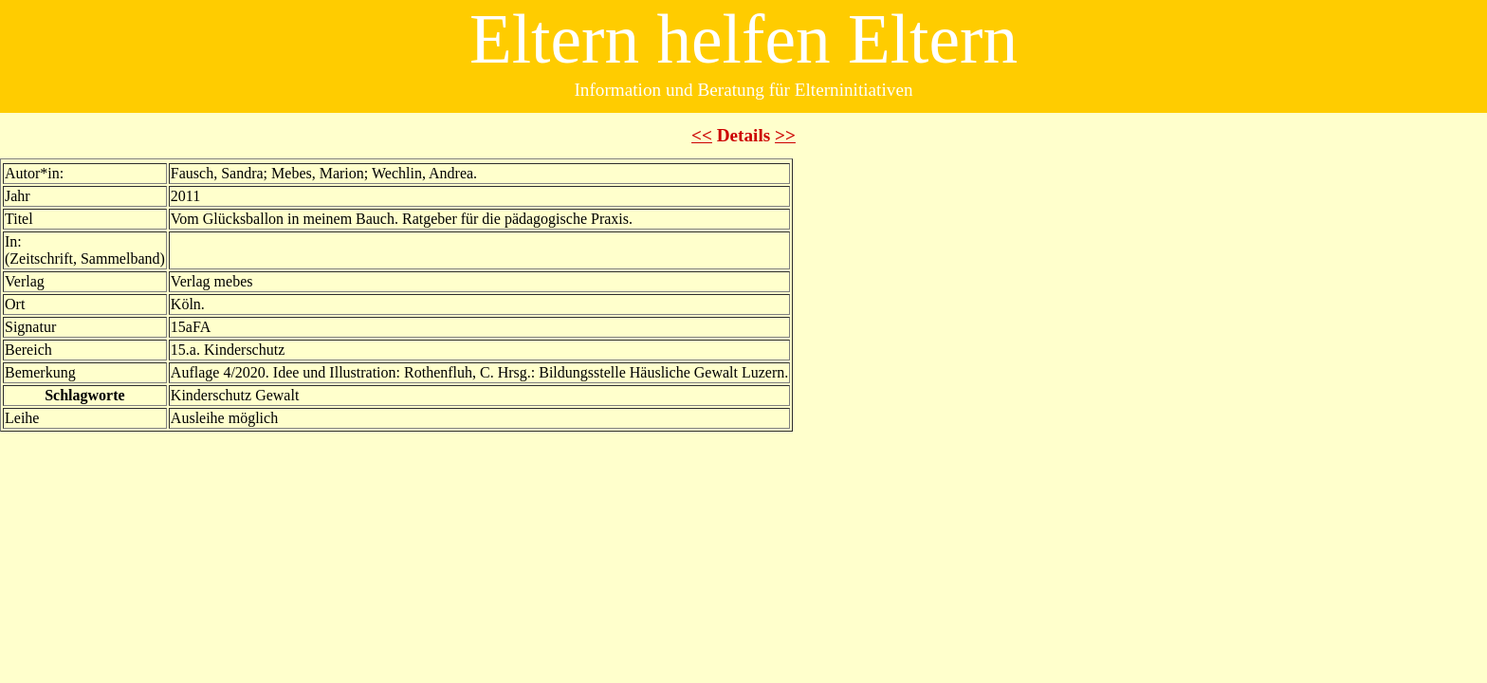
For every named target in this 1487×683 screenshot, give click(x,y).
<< (701, 135)
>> (785, 135)
